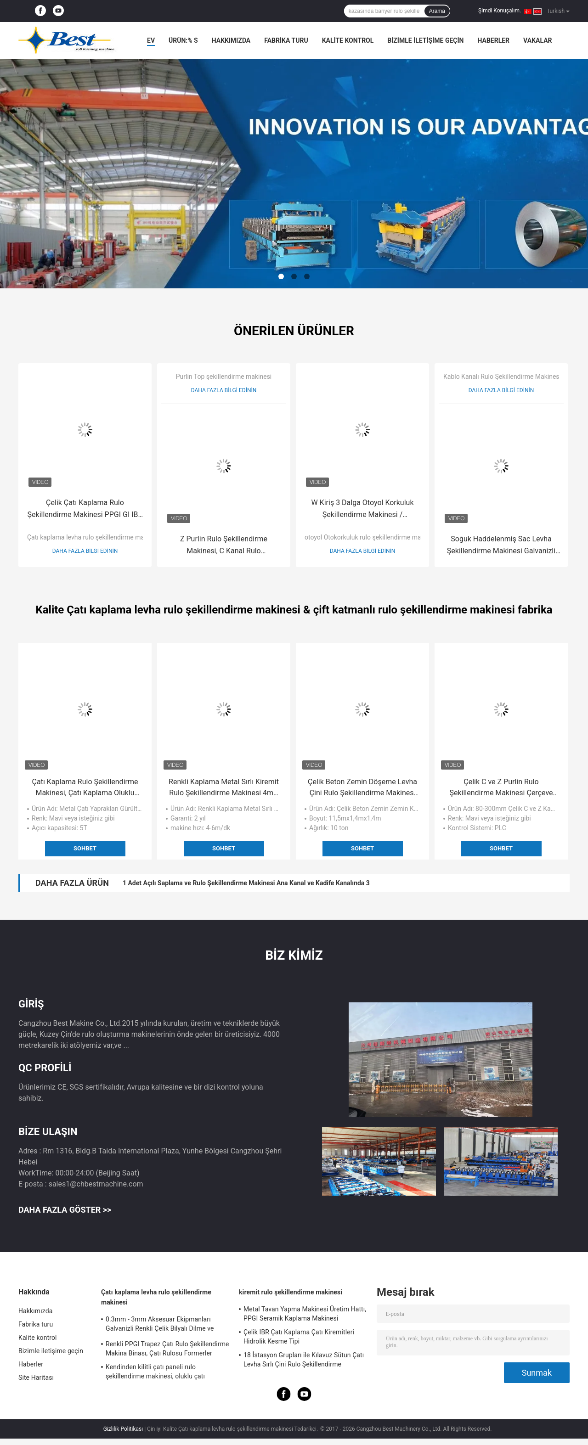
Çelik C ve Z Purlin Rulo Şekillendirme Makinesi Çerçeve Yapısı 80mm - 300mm (501, 787)
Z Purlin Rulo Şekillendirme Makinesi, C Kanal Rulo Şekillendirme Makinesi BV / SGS (223, 545)
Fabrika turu (286, 40)
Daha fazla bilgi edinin (85, 551)
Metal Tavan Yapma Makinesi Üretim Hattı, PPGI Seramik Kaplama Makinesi (304, 1313)
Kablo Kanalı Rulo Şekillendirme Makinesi (502, 376)
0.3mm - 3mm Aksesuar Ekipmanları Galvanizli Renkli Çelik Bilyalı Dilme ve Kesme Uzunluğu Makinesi (160, 1325)
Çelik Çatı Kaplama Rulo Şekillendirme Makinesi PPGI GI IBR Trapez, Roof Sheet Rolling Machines (85, 509)
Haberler (493, 40)
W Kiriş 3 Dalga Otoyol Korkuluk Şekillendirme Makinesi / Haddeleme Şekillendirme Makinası (362, 509)
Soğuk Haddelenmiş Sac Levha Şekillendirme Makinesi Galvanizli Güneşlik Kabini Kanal (501, 545)
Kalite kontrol (348, 40)
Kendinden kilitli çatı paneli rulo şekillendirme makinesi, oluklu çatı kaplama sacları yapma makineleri (155, 1373)
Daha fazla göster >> (64, 1209)
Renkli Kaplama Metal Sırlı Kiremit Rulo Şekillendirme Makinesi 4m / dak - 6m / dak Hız (224, 787)
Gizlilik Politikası (123, 1429)
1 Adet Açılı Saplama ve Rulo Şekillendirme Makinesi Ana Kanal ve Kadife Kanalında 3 (246, 883)
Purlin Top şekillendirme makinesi (224, 376)
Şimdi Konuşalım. (499, 10)
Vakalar (537, 40)
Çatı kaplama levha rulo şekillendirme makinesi (94, 537)
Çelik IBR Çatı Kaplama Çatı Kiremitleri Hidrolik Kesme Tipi (298, 1336)
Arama (437, 11)
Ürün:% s (183, 40)
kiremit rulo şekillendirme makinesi (290, 1292)
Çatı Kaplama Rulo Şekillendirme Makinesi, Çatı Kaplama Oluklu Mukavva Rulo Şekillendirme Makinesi (85, 787)
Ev (151, 40)
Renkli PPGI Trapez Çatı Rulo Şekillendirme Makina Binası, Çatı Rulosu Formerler (167, 1348)
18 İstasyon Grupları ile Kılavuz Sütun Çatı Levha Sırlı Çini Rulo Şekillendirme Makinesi (303, 1361)
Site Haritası (36, 1377)
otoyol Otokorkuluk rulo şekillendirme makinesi (371, 537)
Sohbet (85, 848)
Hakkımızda (231, 40)
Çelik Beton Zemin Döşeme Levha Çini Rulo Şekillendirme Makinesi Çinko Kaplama (362, 787)
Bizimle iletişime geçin (425, 40)
